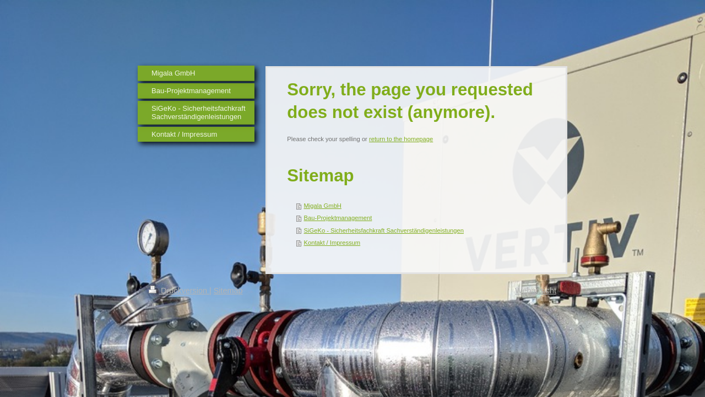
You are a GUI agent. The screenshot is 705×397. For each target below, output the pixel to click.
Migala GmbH (322, 205)
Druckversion (179, 290)
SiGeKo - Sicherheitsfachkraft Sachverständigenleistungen (384, 230)
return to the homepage (401, 139)
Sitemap (228, 290)
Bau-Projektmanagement (338, 217)
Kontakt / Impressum (332, 242)
